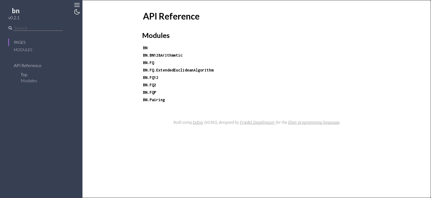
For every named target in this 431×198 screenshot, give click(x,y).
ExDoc (198, 122)
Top (24, 74)
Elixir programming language (313, 122)
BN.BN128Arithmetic (163, 55)
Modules (23, 49)
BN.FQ (148, 62)
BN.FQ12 (150, 77)
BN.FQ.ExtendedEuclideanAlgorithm (178, 70)
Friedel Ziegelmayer (257, 122)
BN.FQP (149, 92)
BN (145, 47)
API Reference (28, 65)
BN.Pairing (154, 99)
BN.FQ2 (149, 84)
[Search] (38, 28)
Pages (19, 42)
